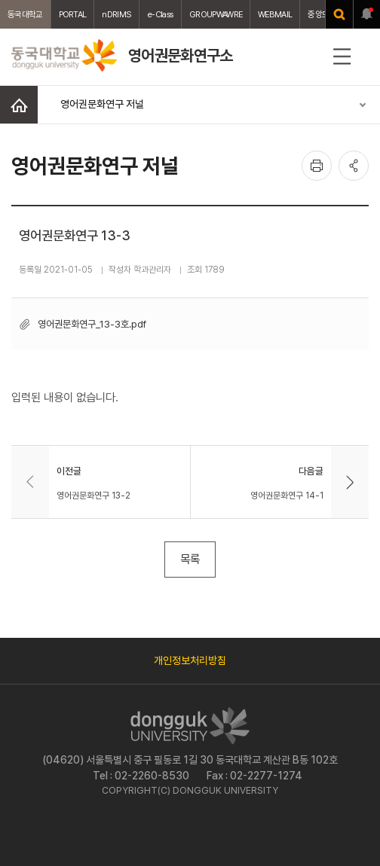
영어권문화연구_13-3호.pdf (92, 324)
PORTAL (73, 14)
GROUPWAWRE (215, 14)
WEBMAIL (275, 14)
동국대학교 (25, 14)
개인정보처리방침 (190, 660)
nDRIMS (116, 14)
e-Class (160, 14)
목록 (190, 559)
